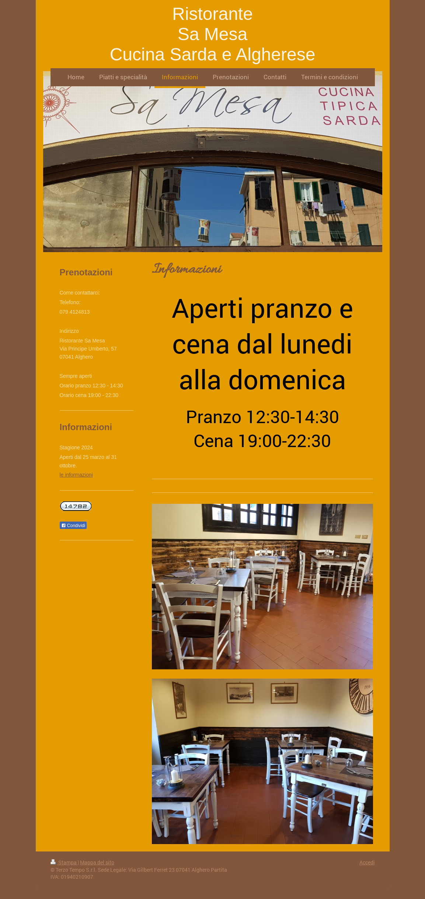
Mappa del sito (97, 862)
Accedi (367, 862)
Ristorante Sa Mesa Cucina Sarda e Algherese (213, 34)
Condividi (73, 525)
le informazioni (76, 475)
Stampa (64, 862)
